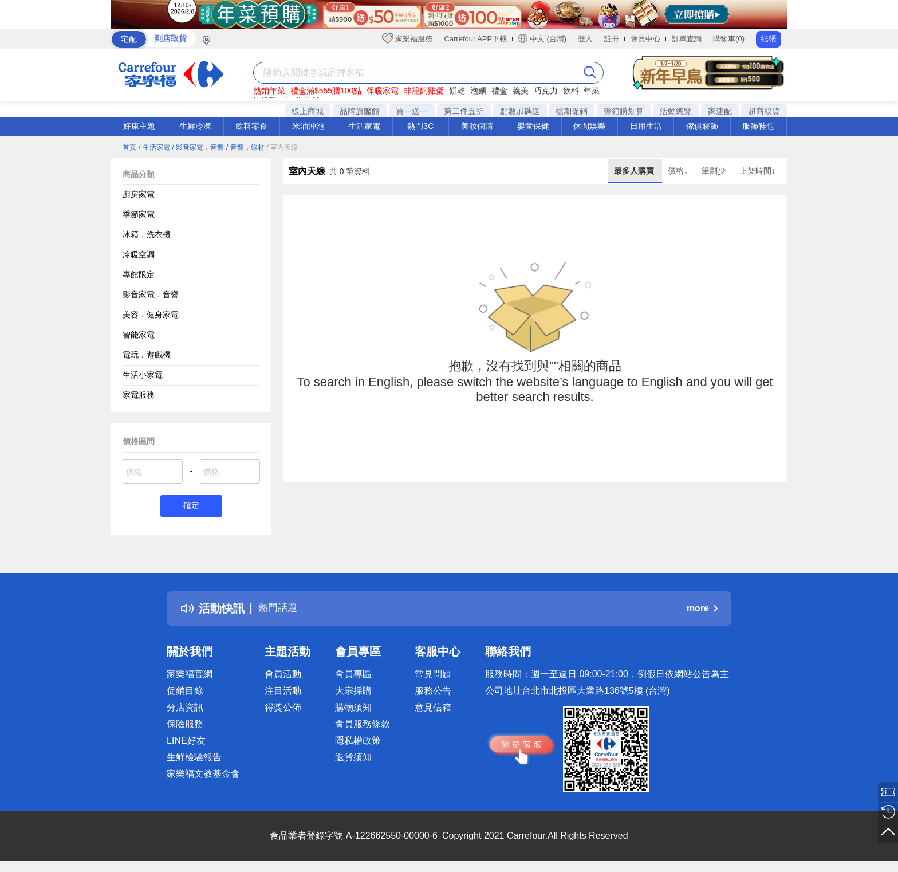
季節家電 (139, 214)
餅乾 (457, 90)
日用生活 (646, 126)
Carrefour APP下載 (475, 38)
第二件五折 (464, 111)
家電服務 (139, 394)
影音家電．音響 (151, 294)
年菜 (592, 90)
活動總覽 (676, 111)
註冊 (611, 38)
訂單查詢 (687, 38)
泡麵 (478, 90)
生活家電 (364, 126)
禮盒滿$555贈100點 (326, 90)
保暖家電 (383, 90)
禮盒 (499, 90)
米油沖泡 (308, 126)
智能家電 (139, 334)
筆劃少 (715, 170)
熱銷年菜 (269, 90)
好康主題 (139, 126)
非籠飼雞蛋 (424, 90)
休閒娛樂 (589, 126)
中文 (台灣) (542, 38)
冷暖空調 (139, 254)
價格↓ (679, 170)
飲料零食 (251, 126)
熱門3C (420, 126)
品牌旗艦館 (360, 111)
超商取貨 (764, 111)
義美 (521, 90)
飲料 (571, 90)
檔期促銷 (572, 111)
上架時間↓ (757, 170)
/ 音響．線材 (245, 147)
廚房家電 (139, 194)
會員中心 (645, 38)
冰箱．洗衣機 (147, 234)
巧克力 (546, 90)
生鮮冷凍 (195, 126)
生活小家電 (143, 374)
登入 (585, 38)
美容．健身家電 (151, 314)
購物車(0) (729, 38)
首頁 (129, 147)
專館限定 (139, 274)
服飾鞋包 (758, 126)
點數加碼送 (520, 111)
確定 (191, 507)
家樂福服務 (407, 38)
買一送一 (412, 111)
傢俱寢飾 (702, 126)
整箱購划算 (624, 111)
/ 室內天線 (282, 147)
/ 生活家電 (154, 147)
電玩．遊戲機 (147, 354)
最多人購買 (635, 170)
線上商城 (308, 111)
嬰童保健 (533, 126)
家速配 (720, 111)
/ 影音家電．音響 (198, 147)
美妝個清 (477, 126)
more (702, 610)
